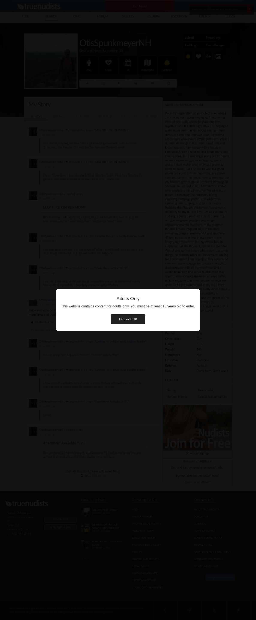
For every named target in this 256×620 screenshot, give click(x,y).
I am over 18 (128, 319)
